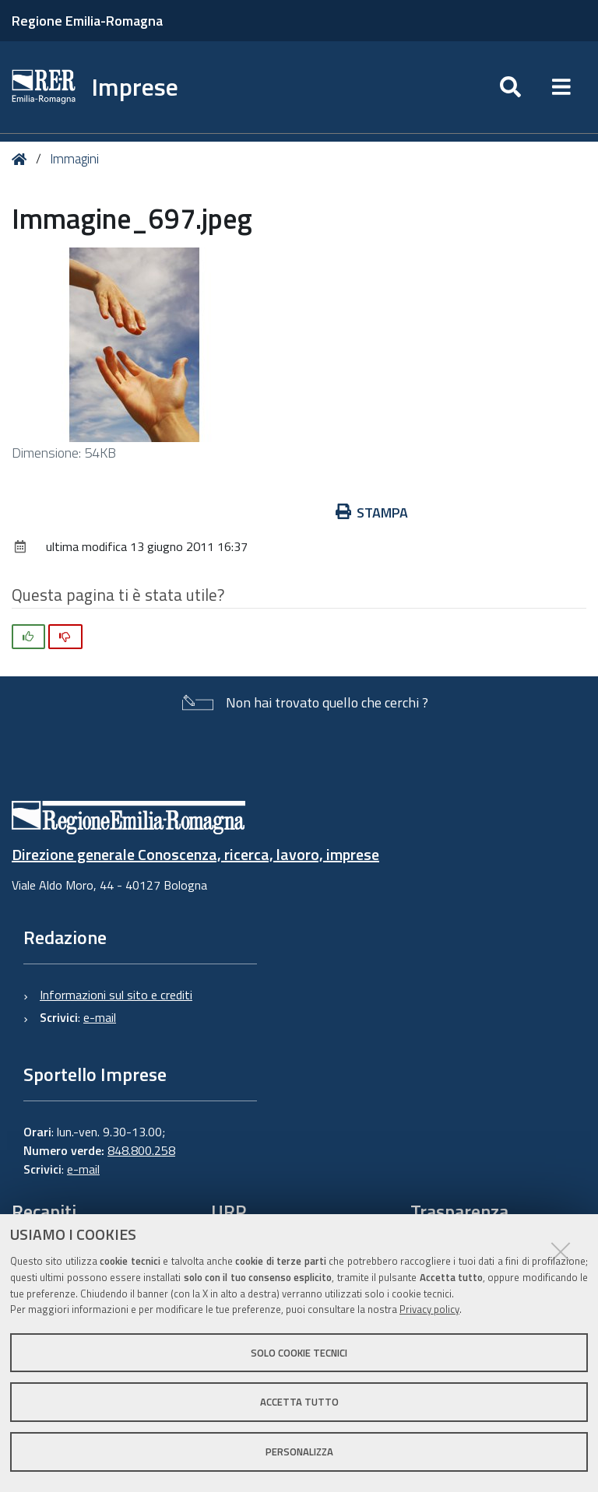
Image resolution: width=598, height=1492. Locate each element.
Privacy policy (429, 1309)
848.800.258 (141, 1150)
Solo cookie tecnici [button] (299, 1352)
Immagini (74, 159)
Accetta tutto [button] (299, 1402)
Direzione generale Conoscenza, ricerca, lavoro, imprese (195, 854)
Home (22, 159)
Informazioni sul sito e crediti (116, 994)
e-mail (99, 1017)
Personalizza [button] (299, 1451)
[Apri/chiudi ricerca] (510, 87)
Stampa (372, 512)
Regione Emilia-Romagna (87, 20)
